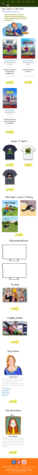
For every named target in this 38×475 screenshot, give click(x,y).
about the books (7, 388)
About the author (5, 390)
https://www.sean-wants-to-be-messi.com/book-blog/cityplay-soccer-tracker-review (14, 342)
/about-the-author (13, 401)
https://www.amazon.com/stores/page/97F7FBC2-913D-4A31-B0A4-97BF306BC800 (10, 82)
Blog (23, 1)
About (32, 1)
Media (27, 1)
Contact (17, 466)
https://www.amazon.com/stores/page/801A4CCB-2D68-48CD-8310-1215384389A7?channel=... (10, 165)
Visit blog (23, 466)
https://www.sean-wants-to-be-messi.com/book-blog (14, 309)
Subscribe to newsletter (7, 466)
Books (12, 1)
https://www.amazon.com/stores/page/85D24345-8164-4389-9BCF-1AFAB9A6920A (19, 235)
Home (8, 1)
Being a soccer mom (6, 393)
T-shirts (18, 1)
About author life (5, 392)
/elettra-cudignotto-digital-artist (13, 452)
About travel (4, 395)
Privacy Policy (28, 472)
